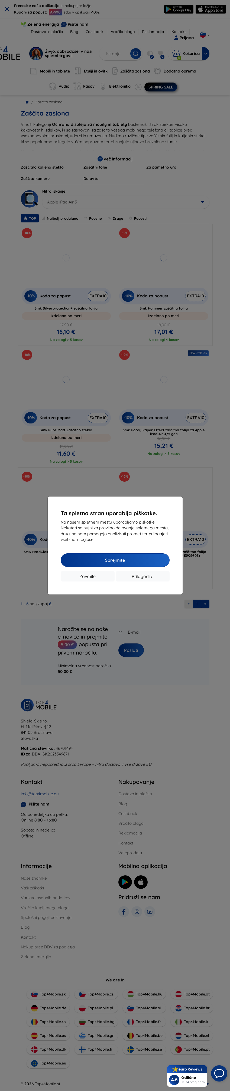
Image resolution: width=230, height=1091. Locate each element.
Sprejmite (115, 560)
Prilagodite (142, 576)
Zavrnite (87, 576)
